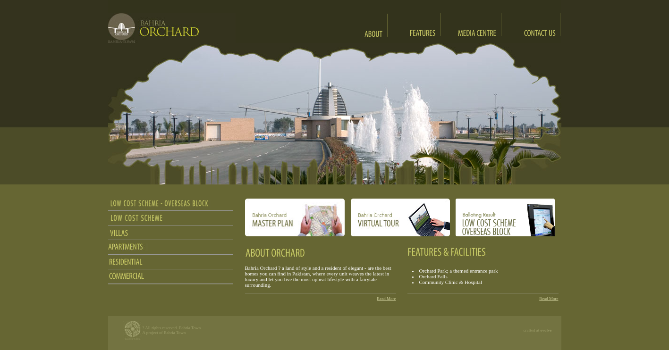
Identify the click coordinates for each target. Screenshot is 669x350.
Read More (386, 298)
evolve (546, 330)
